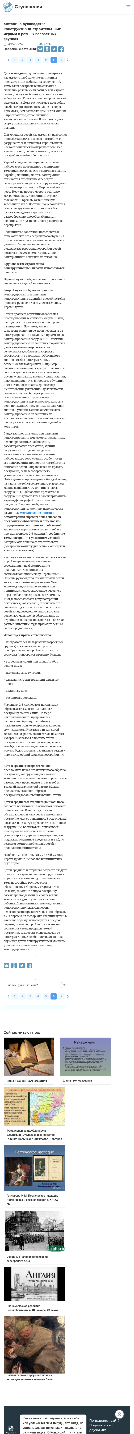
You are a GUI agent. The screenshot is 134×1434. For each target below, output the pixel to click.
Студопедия (22, 6)
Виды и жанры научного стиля (27, 1081)
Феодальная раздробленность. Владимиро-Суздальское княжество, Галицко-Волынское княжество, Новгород (34, 1135)
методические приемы (36, 512)
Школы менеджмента (77, 1080)
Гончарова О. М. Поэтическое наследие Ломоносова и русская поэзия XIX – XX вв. (32, 1200)
